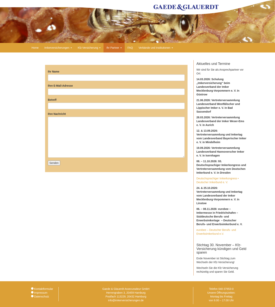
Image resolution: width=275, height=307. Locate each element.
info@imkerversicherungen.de (126, 300)
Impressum (40, 292)
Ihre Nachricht (57, 113)
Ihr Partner (114, 47)
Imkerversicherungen (58, 47)
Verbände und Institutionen (156, 47)
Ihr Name (53, 71)
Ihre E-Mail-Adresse (60, 85)
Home (35, 47)
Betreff (52, 99)
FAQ (130, 47)
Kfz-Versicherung (89, 47)
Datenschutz (41, 296)
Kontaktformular (43, 288)
